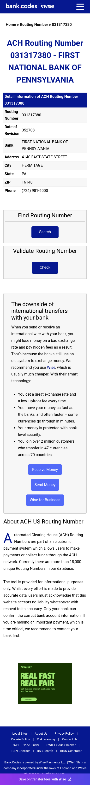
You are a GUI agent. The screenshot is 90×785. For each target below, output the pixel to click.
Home (11, 24)
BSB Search (45, 751)
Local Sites (19, 733)
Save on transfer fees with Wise (45, 779)
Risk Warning (46, 739)
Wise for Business (45, 500)
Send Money (45, 484)
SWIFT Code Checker (61, 745)
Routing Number (34, 24)
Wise (51, 367)
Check (45, 267)
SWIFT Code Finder (26, 745)
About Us (41, 733)
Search (45, 232)
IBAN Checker (20, 751)
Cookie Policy (20, 739)
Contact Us (70, 739)
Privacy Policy (64, 733)
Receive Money (45, 469)
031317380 (62, 24)
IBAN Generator (71, 751)
